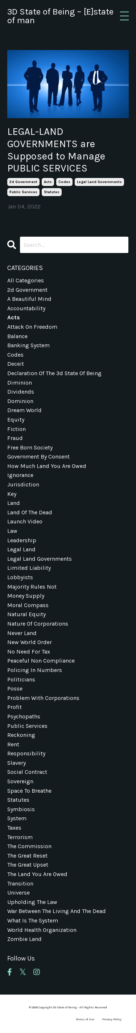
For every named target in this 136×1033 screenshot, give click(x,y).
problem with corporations (43, 697)
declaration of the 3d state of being (54, 373)
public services (23, 192)
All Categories (25, 280)
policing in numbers (34, 670)
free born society (30, 447)
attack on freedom (32, 326)
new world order (29, 642)
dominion (20, 401)
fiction (16, 429)
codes (64, 182)
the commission (29, 846)
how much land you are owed (46, 465)
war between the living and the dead (56, 911)
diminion (19, 382)
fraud (15, 438)
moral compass (28, 605)
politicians (21, 679)
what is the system (32, 920)
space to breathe (29, 790)
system (16, 818)
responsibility (26, 753)
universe (18, 892)
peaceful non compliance (41, 660)
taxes (14, 827)
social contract (27, 771)
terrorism (20, 837)
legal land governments (99, 182)
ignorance (20, 475)
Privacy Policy (111, 1019)
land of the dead (29, 512)
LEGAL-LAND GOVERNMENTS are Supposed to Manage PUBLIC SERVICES (56, 149)
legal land (21, 549)
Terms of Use (85, 1019)
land (13, 502)
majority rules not (32, 586)
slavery (16, 762)
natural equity (26, 614)
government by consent (38, 456)
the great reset (27, 855)
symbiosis (21, 809)
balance (17, 336)
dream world (24, 410)
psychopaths (23, 716)
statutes (51, 192)
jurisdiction (23, 484)
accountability (26, 308)
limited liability (29, 567)
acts (48, 182)
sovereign (20, 781)
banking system (28, 345)
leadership (21, 540)
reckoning (21, 734)
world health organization (42, 929)
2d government (23, 182)
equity (15, 419)
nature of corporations (37, 623)
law (12, 530)
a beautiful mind (29, 298)
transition (20, 883)
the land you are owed (37, 874)
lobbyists (20, 577)
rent (13, 744)
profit (14, 707)
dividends (20, 391)
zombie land (24, 938)
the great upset (27, 864)
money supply (25, 595)
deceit (15, 363)
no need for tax (28, 651)
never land (22, 633)
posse (14, 688)
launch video (24, 521)
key (11, 493)
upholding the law (32, 902)
